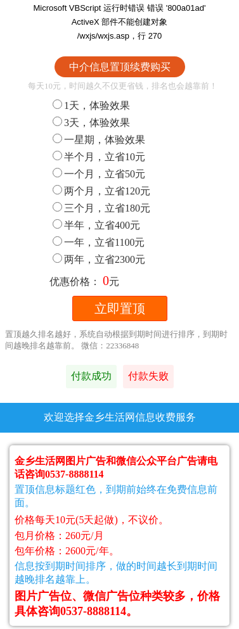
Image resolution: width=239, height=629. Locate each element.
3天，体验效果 (91, 122)
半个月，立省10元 (99, 156)
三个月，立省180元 (101, 208)
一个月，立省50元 (99, 173)
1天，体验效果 (91, 105)
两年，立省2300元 (99, 259)
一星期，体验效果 (99, 139)
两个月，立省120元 (101, 191)
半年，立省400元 (96, 225)
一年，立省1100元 (99, 242)
